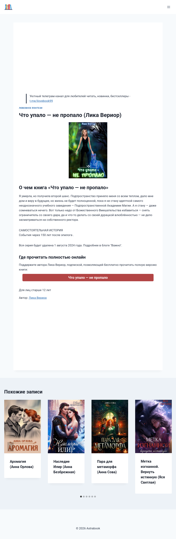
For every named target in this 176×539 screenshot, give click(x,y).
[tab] (81, 496)
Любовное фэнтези (30, 108)
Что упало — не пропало (88, 277)
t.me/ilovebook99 (41, 101)
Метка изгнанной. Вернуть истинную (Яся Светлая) (153, 471)
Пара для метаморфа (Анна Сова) (107, 466)
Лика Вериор (38, 297)
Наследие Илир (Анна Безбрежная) (64, 466)
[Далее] (165, 447)
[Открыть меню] (168, 7)
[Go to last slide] (10, 447)
